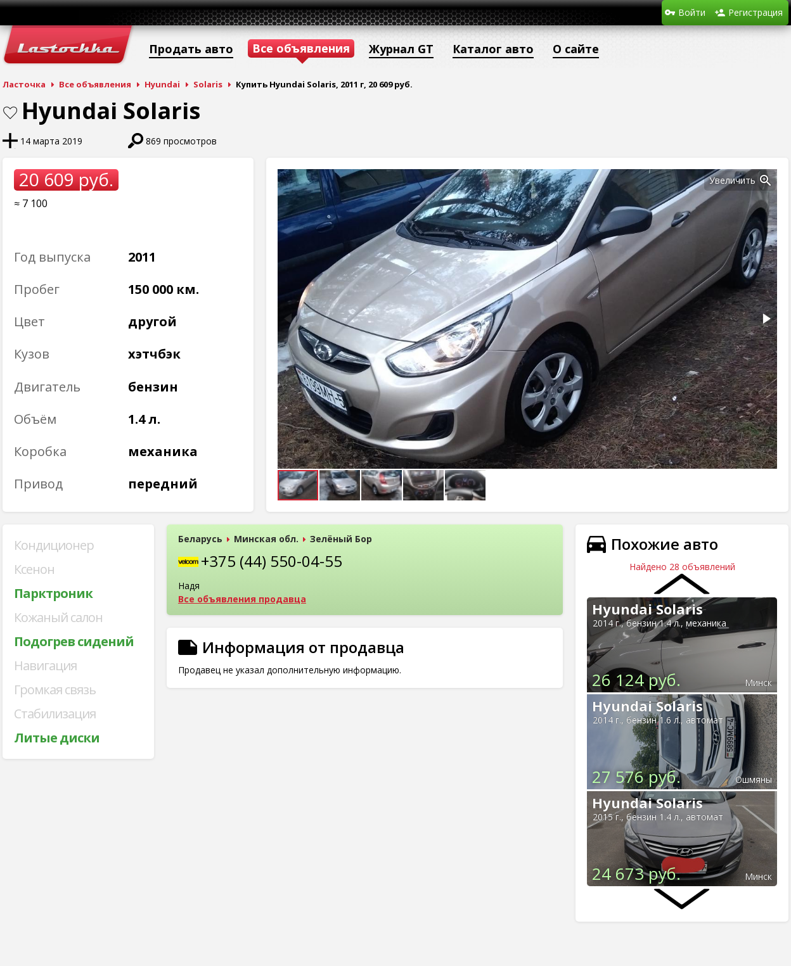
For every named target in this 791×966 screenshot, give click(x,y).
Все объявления (95, 84)
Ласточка (24, 84)
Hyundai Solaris (647, 608)
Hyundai (162, 84)
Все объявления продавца (242, 599)
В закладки (10, 112)
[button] (766, 180)
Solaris (207, 84)
